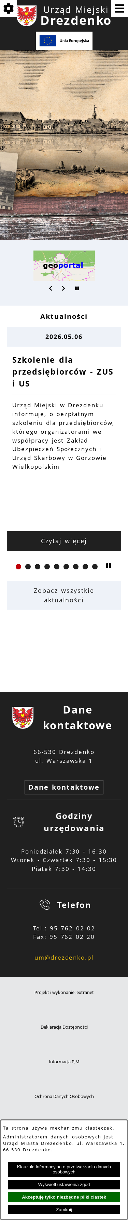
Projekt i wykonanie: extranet (64, 992)
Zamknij (64, 1209)
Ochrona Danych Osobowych (64, 1096)
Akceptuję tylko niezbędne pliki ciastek (64, 1197)
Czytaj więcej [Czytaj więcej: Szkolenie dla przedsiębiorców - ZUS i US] (64, 541)
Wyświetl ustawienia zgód (64, 1184)
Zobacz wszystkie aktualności (64, 595)
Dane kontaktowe (63, 787)
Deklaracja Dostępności (64, 1027)
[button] (51, 288)
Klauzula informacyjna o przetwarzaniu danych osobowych (64, 1169)
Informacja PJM (64, 1062)
